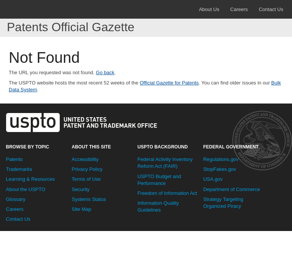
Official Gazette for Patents (169, 83)
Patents (14, 159)
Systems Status (88, 199)
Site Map (81, 209)
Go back (105, 72)
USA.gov (212, 179)
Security (80, 189)
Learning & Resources (30, 179)
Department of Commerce (231, 189)
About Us (209, 9)
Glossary (15, 199)
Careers (239, 9)
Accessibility (84, 159)
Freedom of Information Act (167, 193)
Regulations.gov (220, 159)
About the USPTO (26, 189)
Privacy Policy (86, 169)
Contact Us (271, 9)
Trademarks (19, 169)
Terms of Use (86, 179)
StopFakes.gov (219, 169)
